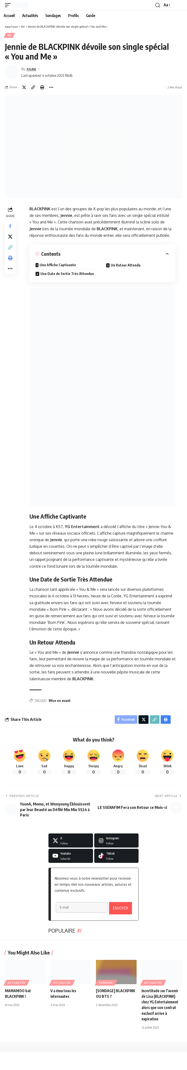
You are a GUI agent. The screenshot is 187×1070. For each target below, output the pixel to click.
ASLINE (32, 69)
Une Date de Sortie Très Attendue (67, 274)
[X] (70, 842)
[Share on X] (24, 88)
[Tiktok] (116, 857)
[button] (9, 5)
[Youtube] (70, 857)
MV (10, 35)
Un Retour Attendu (126, 266)
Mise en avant (60, 701)
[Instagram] (116, 842)
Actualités (16, 1000)
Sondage (106, 1000)
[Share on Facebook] (11, 227)
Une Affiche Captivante (58, 266)
